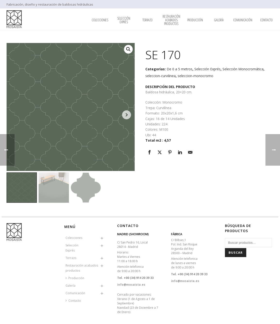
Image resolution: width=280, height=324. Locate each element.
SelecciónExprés (123, 20)
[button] (128, 49)
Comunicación (242, 20)
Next (126, 114)
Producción (195, 20)
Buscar (236, 252)
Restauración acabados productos (171, 20)
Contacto (266, 20)
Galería (219, 20)
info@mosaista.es (131, 285)
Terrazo (147, 20)
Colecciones (100, 20)
